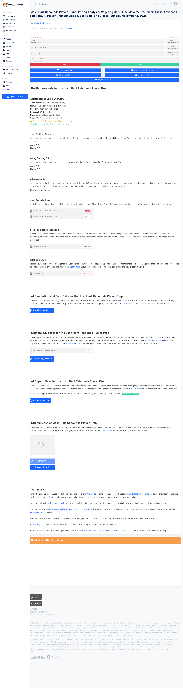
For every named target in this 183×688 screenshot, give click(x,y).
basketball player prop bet (147, 503)
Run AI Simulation (47, 316)
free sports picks (64, 512)
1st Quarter (50, 29)
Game (35, 29)
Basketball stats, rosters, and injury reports (58, 121)
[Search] (55, 4)
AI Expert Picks (46, 409)
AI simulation (100, 503)
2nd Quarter (60, 29)
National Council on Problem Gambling (108, 540)
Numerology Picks (47, 365)
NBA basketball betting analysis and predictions (77, 518)
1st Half (41, 29)
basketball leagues (47, 521)
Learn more (93, 270)
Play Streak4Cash (48, 470)
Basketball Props (48, 23)
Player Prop (76, 29)
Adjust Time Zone (60, 118)
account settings (90, 349)
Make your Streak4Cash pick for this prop (57, 124)
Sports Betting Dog (42, 534)
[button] (175, 4)
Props (68, 29)
